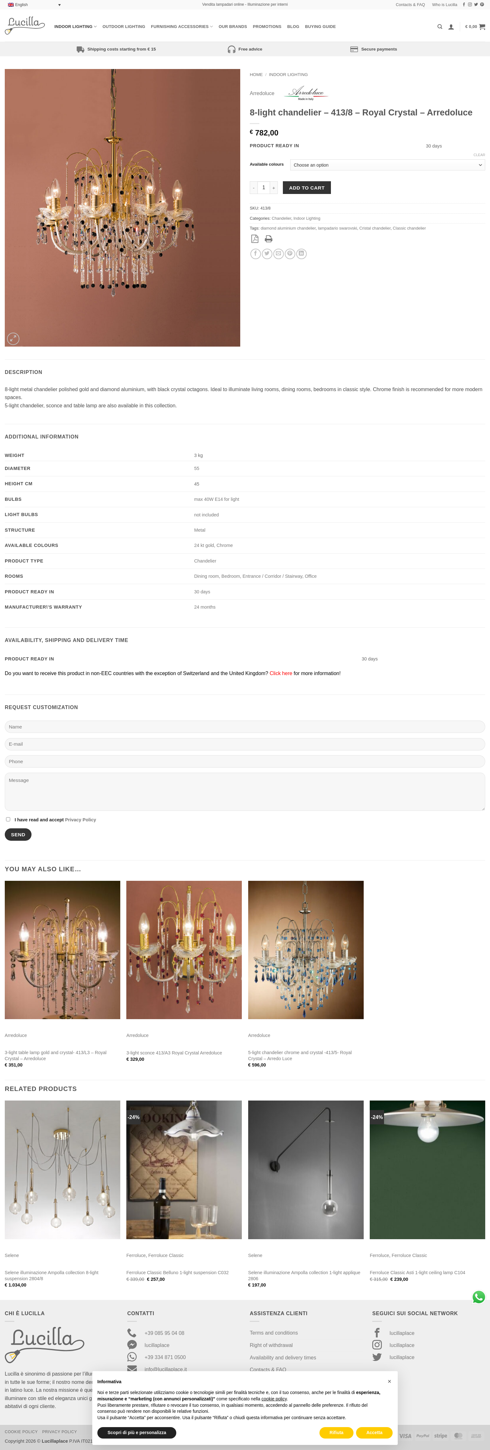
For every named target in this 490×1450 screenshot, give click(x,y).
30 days (202, 591)
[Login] (451, 27)
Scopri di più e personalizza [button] (137, 1432)
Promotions (267, 26)
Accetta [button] (374, 1432)
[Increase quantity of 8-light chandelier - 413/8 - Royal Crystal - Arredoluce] (274, 187)
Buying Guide (320, 26)
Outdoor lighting (123, 26)
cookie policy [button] (274, 1398)
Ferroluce (136, 1255)
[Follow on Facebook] (464, 5)
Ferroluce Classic (166, 1255)
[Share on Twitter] (267, 254)
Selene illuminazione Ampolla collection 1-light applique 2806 (304, 1275)
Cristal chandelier (374, 228)
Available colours (267, 164)
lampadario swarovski (337, 228)
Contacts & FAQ (410, 4)
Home (256, 74)
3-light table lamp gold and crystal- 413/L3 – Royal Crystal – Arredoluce (56, 1055)
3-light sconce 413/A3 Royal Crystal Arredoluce (174, 1052)
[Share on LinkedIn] (301, 254)
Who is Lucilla (444, 4)
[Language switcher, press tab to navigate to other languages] (34, 5)
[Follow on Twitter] (476, 5)
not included (206, 514)
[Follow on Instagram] (470, 5)
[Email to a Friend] (278, 254)
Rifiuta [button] (337, 1432)
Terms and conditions (274, 1333)
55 (196, 468)
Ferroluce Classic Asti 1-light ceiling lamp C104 (417, 1272)
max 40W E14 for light (216, 499)
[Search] (440, 27)
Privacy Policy (80, 819)
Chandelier (281, 218)
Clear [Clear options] (479, 155)
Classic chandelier (409, 228)
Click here (281, 673)
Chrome (225, 545)
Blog (293, 26)
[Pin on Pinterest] (290, 254)
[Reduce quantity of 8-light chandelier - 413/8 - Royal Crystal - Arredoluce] (253, 187)
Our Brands (233, 26)
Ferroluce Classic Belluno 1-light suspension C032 (177, 1272)
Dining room (206, 576)
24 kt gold (204, 545)
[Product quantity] (263, 187)
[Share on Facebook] (255, 254)
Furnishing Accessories (182, 27)
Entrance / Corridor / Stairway (272, 576)
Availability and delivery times (283, 1357)
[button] (475, 27)
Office (311, 576)
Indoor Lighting (75, 27)
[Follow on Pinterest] (482, 5)
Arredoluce (262, 93)
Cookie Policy (21, 1432)
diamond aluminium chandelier (288, 228)
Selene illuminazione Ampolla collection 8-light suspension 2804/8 (51, 1275)
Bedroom (230, 576)
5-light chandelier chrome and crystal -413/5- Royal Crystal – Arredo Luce (300, 1055)
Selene (12, 1255)
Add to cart (307, 187)
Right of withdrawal (271, 1345)
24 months (204, 607)
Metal (199, 530)
